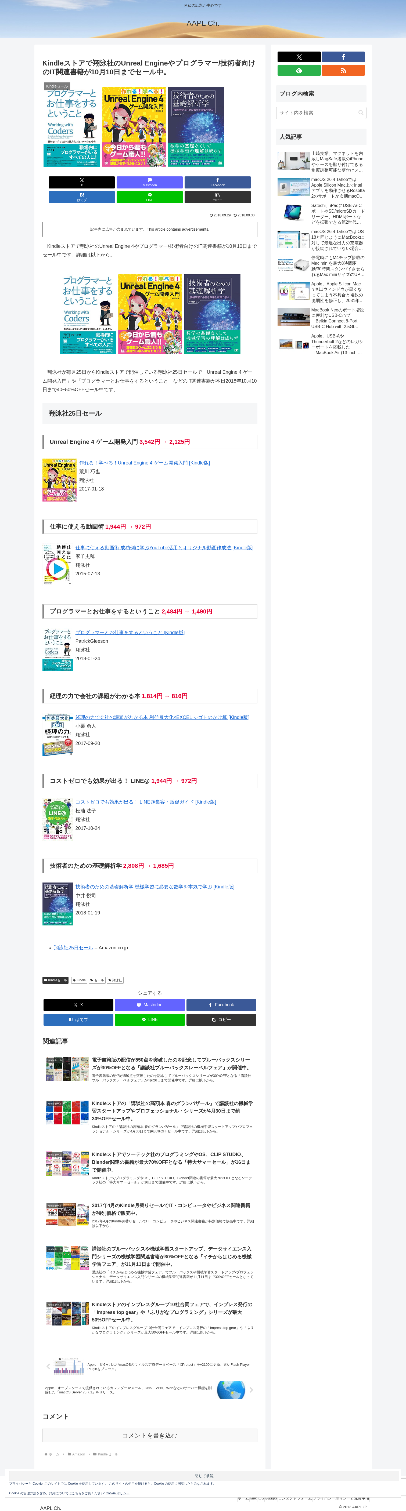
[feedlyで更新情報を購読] (299, 70)
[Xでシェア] (59, 182)
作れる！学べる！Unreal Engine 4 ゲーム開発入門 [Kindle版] (144, 448)
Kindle (79, 965)
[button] (240, 182)
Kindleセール (55, 965)
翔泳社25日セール (73, 933)
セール (97, 965)
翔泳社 (115, 965)
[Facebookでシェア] (131, 182)
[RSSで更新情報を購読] (343, 70)
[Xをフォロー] (299, 57)
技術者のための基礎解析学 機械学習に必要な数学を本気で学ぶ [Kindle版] (155, 872)
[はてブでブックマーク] (168, 182)
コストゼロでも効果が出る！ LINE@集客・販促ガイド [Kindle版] (146, 787)
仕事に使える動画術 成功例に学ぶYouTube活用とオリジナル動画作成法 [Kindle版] (165, 533)
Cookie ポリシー (118, 1493)
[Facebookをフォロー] (343, 57)
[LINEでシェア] (204, 182)
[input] (321, 113)
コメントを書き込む (149, 1431)
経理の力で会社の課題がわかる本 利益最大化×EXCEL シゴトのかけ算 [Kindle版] (163, 702)
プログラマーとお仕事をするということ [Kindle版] (130, 617)
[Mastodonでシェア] (95, 182)
